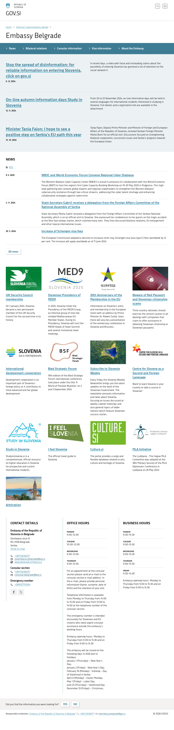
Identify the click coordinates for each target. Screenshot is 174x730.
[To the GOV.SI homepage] (24, 9)
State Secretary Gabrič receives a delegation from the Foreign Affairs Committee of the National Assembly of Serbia (100, 205)
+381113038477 (22, 555)
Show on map (17, 548)
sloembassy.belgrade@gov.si (30, 558)
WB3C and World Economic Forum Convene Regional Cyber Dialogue (87, 175)
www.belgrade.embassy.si (28, 562)
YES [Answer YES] (65, 704)
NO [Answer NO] (75, 704)
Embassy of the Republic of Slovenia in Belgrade (52, 713)
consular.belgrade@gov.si (28, 574)
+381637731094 (22, 584)
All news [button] (13, 251)
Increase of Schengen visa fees (62, 231)
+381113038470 (22, 571)
